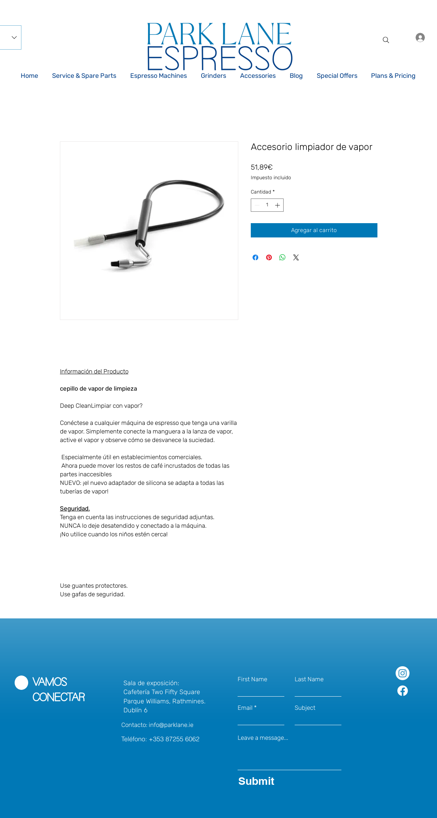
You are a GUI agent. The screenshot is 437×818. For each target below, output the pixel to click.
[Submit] (288, 780)
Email (245, 708)
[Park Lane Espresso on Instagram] (403, 673)
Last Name (309, 679)
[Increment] (278, 205)
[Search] (385, 39)
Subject (305, 708)
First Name (252, 679)
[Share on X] (296, 257)
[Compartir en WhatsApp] (282, 257)
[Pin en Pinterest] (269, 257)
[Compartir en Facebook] (255, 257)
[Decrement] (256, 205)
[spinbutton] (267, 205)
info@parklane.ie (171, 724)
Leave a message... (263, 738)
